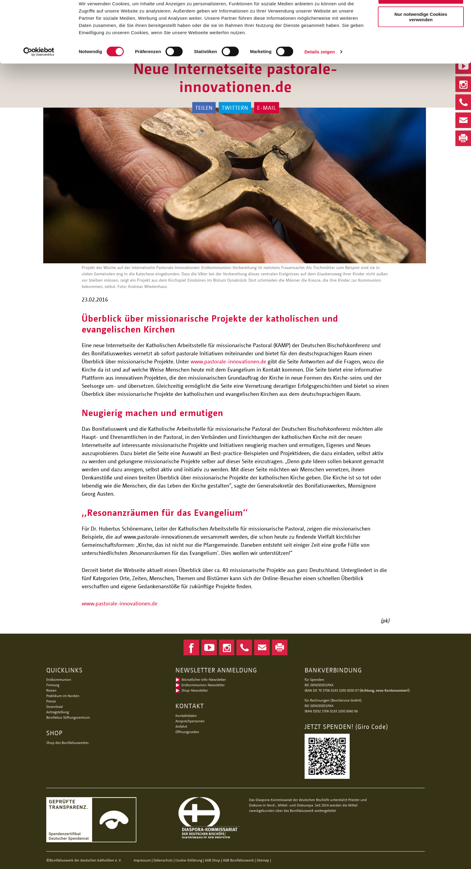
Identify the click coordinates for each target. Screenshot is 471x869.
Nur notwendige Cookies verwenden (420, 35)
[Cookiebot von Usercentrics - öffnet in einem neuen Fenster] (39, 70)
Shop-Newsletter (194, 690)
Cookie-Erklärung (188, 860)
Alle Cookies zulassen (421, 14)
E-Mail (266, 107)
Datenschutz (163, 860)
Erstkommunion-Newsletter (203, 685)
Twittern (235, 107)
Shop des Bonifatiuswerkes (67, 742)
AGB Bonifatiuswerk (238, 860)
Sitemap (263, 860)
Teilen (204, 107)
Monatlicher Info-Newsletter (203, 679)
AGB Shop (212, 860)
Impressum (142, 860)
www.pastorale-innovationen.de (228, 361)
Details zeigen (319, 70)
